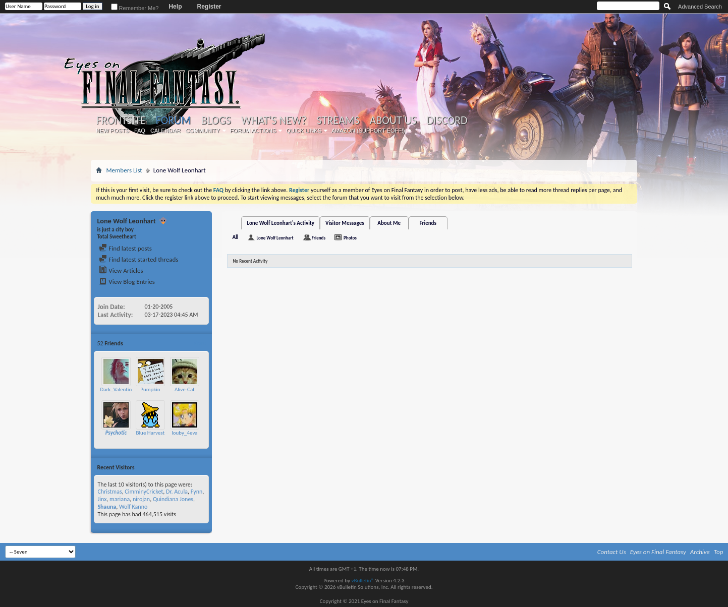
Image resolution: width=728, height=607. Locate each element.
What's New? (274, 120)
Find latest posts (125, 248)
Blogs (216, 120)
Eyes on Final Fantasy (658, 552)
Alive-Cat (185, 389)
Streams (338, 120)
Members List (124, 170)
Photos (350, 237)
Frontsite (120, 120)
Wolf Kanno (133, 506)
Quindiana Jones (173, 499)
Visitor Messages (344, 223)
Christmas (109, 491)
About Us (393, 120)
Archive (700, 552)
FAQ (139, 131)
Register (209, 6)
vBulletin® (362, 580)
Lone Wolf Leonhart (274, 237)
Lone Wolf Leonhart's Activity (280, 223)
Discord (447, 120)
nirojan (141, 499)
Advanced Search (700, 7)
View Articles (121, 270)
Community (203, 131)
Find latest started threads (138, 259)
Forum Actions (253, 131)
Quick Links (303, 131)
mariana (119, 499)
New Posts (112, 131)
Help (175, 6)
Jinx (101, 499)
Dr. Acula (177, 491)
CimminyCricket (144, 491)
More (200, 343)
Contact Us (611, 552)
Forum (173, 120)
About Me (389, 223)
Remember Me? (135, 8)
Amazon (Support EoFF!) (368, 131)
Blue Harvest (150, 433)
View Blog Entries (126, 281)
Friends (428, 223)
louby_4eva (184, 433)
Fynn (197, 491)
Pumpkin (150, 389)
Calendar (165, 131)
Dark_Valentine (117, 389)
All (235, 237)
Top (718, 552)
